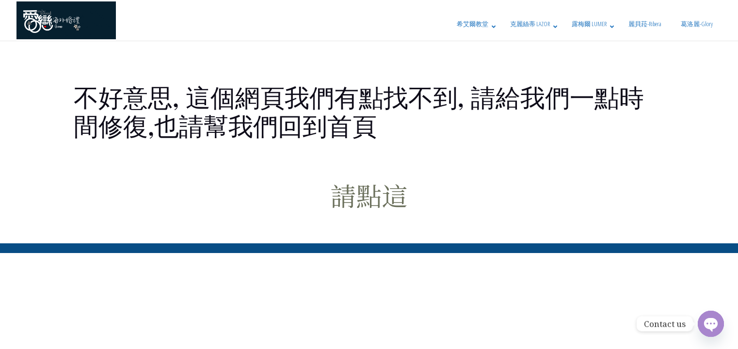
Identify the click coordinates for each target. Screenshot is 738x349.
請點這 (369, 194)
